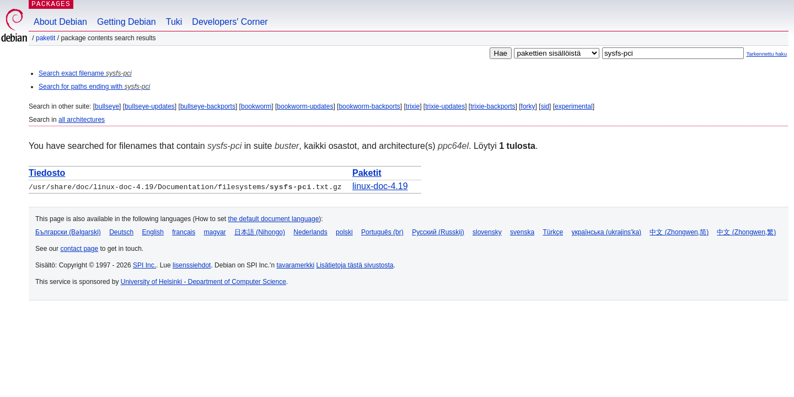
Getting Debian (126, 21)
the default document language (273, 219)
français (183, 232)
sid (545, 106)
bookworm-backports (369, 106)
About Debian (60, 21)
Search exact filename (85, 73)
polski (344, 232)
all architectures (81, 120)
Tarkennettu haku (766, 54)
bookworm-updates (305, 106)
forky (528, 106)
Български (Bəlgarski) (68, 232)
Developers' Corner (229, 21)
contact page (79, 249)
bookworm (256, 106)
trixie (413, 106)
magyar (215, 232)
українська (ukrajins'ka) (606, 232)
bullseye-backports (207, 106)
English (153, 232)
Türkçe (553, 232)
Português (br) (382, 232)
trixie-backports (492, 106)
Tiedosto (47, 173)
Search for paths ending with (94, 86)
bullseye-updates (150, 106)
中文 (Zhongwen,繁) (746, 232)
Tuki (174, 21)
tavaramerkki (295, 265)
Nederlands (310, 232)
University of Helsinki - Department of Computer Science (203, 282)
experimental (574, 106)
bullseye (107, 106)
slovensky (487, 232)
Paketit (45, 38)
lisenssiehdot (192, 265)
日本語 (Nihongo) (259, 232)
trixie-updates (445, 106)
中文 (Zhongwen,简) (679, 232)
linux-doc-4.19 (380, 186)
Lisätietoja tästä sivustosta (354, 265)
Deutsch (121, 232)
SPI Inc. (144, 265)
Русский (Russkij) (438, 232)
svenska (522, 232)
